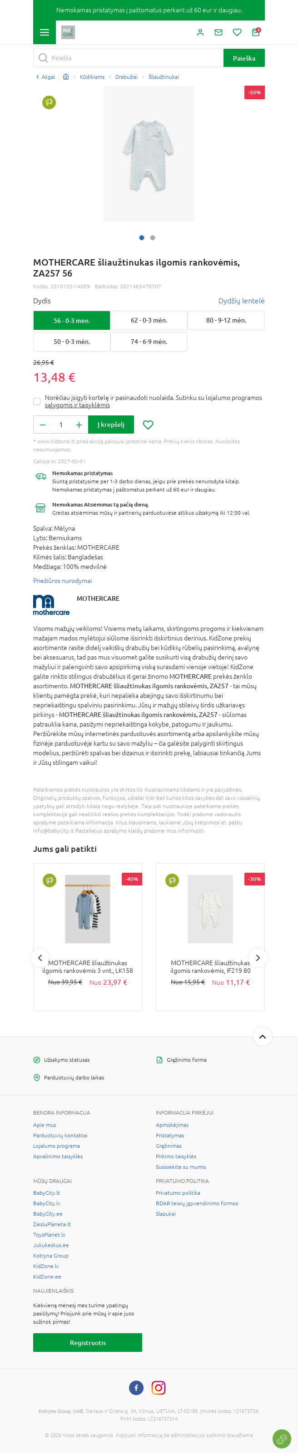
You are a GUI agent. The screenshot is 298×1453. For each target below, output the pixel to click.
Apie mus (44, 1125)
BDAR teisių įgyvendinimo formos (197, 1203)
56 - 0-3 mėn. (72, 320)
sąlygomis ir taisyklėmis (77, 405)
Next (258, 958)
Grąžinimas (169, 1146)
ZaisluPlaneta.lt (52, 1224)
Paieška (244, 58)
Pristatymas (170, 1135)
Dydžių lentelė (242, 301)
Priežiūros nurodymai (62, 580)
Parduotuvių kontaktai (60, 1135)
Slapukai (166, 1214)
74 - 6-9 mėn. (149, 341)
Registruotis (88, 1342)
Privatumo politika (178, 1193)
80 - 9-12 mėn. (226, 320)
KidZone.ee (47, 1277)
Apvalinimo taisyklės (58, 1156)
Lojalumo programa (56, 1146)
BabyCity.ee (48, 1214)
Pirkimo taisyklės (176, 1156)
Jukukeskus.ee (51, 1245)
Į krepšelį (111, 424)
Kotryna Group (51, 1256)
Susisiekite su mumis (181, 1167)
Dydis (42, 301)
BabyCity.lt (46, 1193)
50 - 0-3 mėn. (72, 341)
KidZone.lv (46, 1266)
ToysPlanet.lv (49, 1235)
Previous (40, 958)
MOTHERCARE (98, 598)
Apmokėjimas (172, 1125)
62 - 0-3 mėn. (149, 320)
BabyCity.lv (46, 1203)
